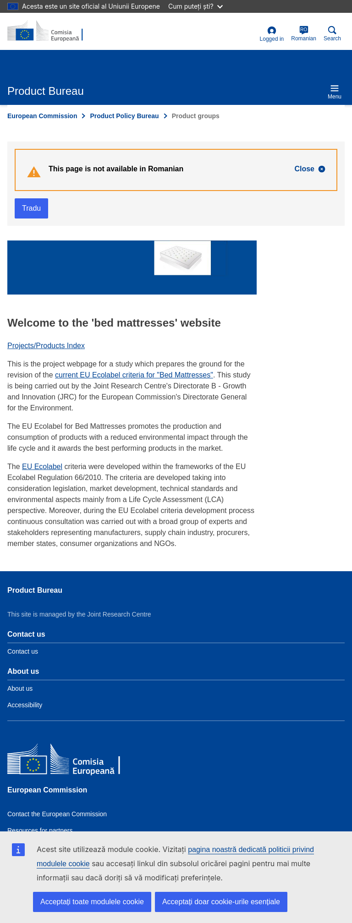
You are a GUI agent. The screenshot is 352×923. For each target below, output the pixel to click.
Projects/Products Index (46, 346)
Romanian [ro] (303, 34)
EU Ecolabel (42, 466)
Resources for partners (39, 830)
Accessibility (24, 705)
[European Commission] (73, 760)
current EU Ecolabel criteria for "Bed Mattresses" (134, 375)
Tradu (31, 208)
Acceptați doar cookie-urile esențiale (221, 902)
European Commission (42, 116)
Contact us (22, 651)
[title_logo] (51, 31)
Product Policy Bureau (124, 116)
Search (332, 34)
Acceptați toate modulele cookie (92, 902)
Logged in (272, 34)
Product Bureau (34, 590)
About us (20, 688)
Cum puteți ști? (195, 6)
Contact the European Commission (57, 814)
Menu (334, 92)
